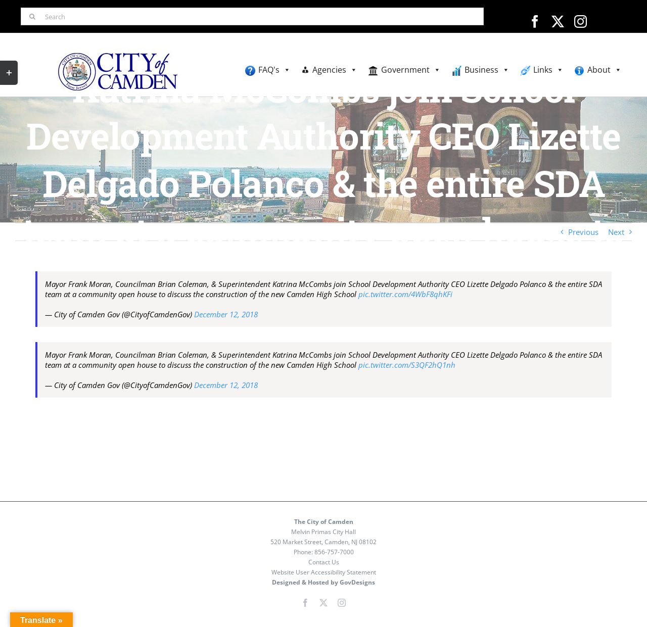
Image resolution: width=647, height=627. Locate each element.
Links (548, 70)
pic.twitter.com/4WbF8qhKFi (405, 294)
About (604, 70)
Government (411, 70)
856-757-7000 (334, 552)
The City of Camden (323, 521)
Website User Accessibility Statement (323, 572)
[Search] (252, 16)
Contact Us (323, 562)
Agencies (334, 70)
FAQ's (274, 70)
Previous (583, 232)
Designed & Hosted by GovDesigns (323, 582)
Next (616, 232)
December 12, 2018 (226, 314)
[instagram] (580, 21)
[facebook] (535, 21)
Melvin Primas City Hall (323, 531)
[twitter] (557, 21)
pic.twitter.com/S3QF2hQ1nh (406, 365)
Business (487, 70)
